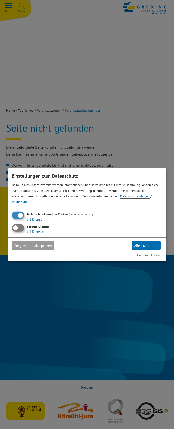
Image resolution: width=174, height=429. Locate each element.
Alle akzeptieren (146, 245)
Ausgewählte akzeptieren (33, 245)
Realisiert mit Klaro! (148, 255)
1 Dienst (34, 219)
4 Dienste (35, 231)
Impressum (19, 202)
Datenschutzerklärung (135, 196)
